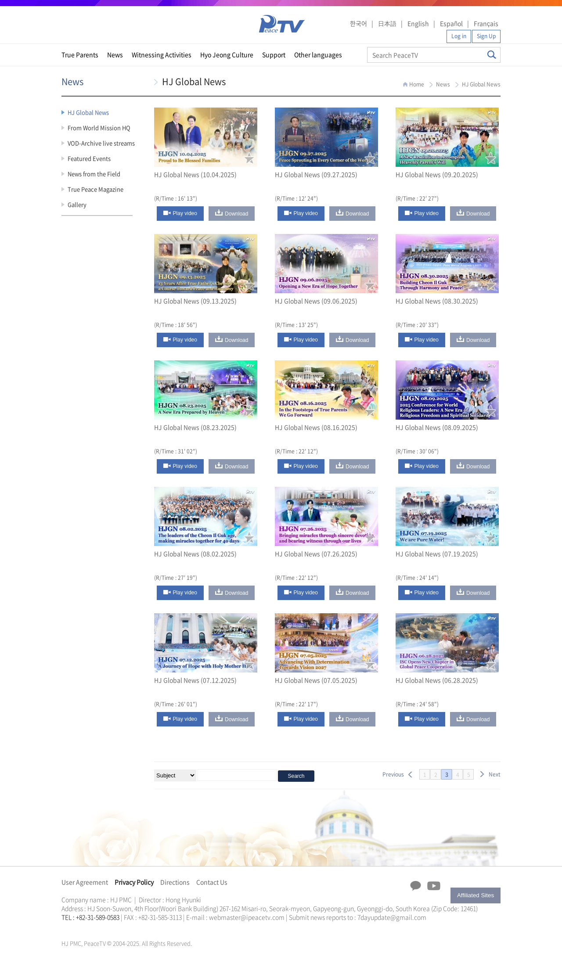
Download (236, 214)
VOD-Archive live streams (101, 143)
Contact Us (211, 881)
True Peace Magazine (95, 189)
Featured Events (89, 158)
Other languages (318, 54)
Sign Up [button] (486, 36)
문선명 (70, 927)
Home (416, 84)
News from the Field (94, 173)
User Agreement (84, 881)
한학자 (64, 927)
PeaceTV (282, 24)
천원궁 (92, 927)
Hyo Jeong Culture (226, 54)
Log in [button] (458, 36)
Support (273, 54)
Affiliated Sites (475, 895)
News (115, 54)
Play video (185, 213)
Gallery (77, 204)
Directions (175, 881)
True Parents (79, 54)
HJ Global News (88, 112)
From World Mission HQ (99, 127)
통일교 (77, 927)
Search (491, 54)
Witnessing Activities (161, 54)
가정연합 (84, 927)
